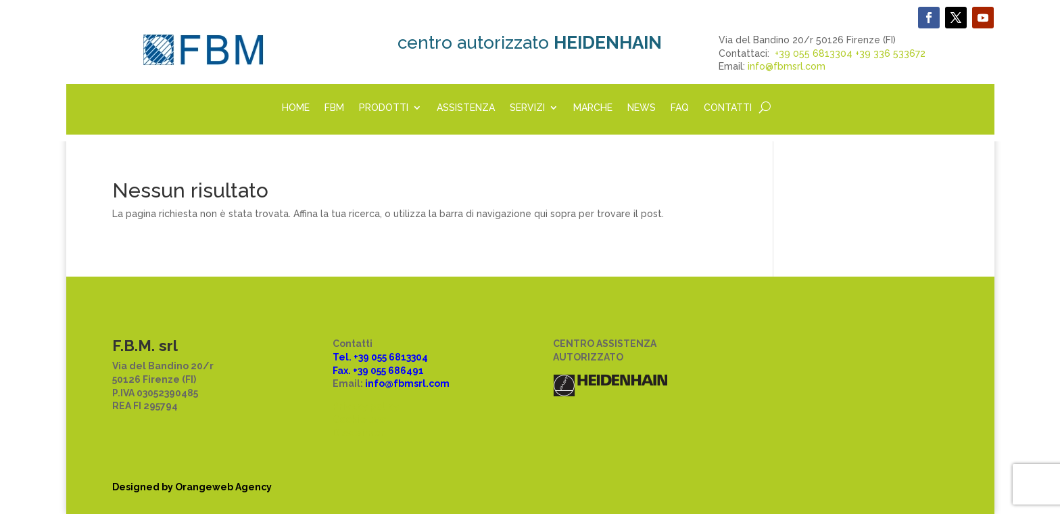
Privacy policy (366, 406)
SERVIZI (527, 108)
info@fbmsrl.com (786, 66)
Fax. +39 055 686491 (378, 370)
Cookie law (359, 419)
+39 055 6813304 (813, 53)
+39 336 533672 (890, 53)
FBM (334, 108)
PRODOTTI (383, 108)
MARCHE (592, 108)
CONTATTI (728, 108)
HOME (296, 108)
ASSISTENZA (466, 108)
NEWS (641, 108)
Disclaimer (359, 432)
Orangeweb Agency (223, 487)
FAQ (680, 108)
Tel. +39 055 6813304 (380, 357)
